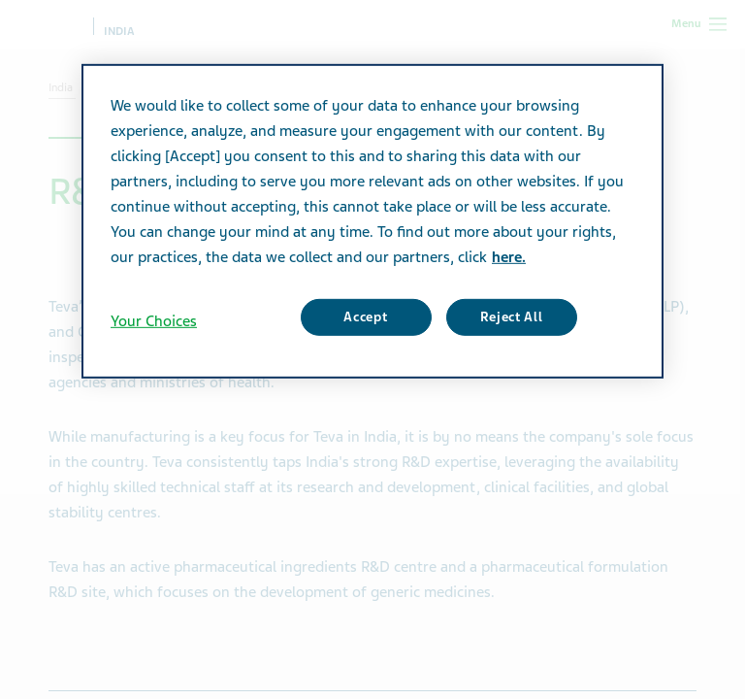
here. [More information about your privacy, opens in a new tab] (509, 257)
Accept (365, 317)
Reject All (511, 317)
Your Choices (154, 321)
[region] (372, 221)
